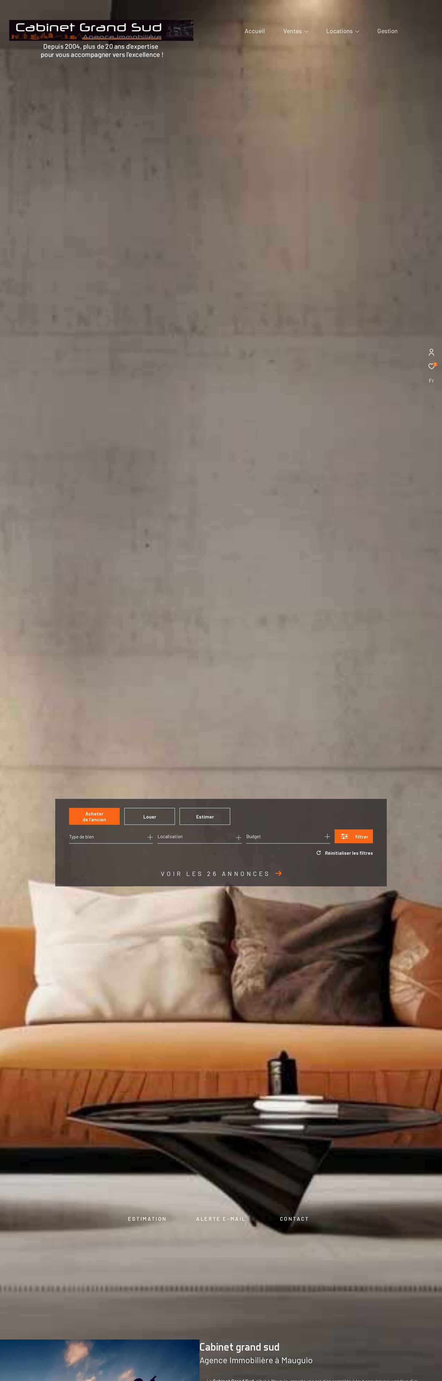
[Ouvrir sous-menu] (306, 31)
